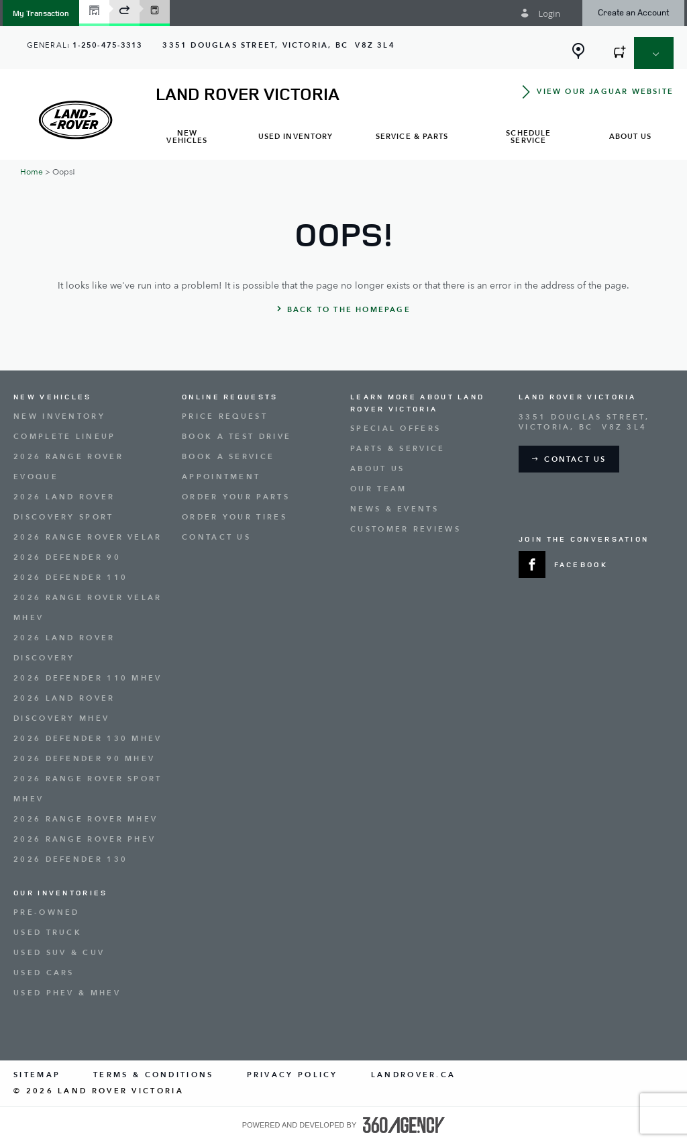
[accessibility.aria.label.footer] (404, 1125)
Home (31, 171)
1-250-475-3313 (107, 45)
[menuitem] (187, 137)
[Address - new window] (278, 45)
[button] (41, 13)
